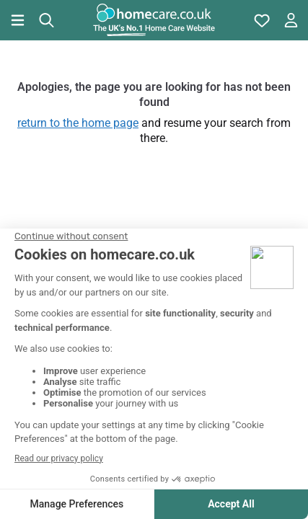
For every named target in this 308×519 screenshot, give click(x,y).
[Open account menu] (291, 20)
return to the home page (77, 123)
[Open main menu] (17, 20)
